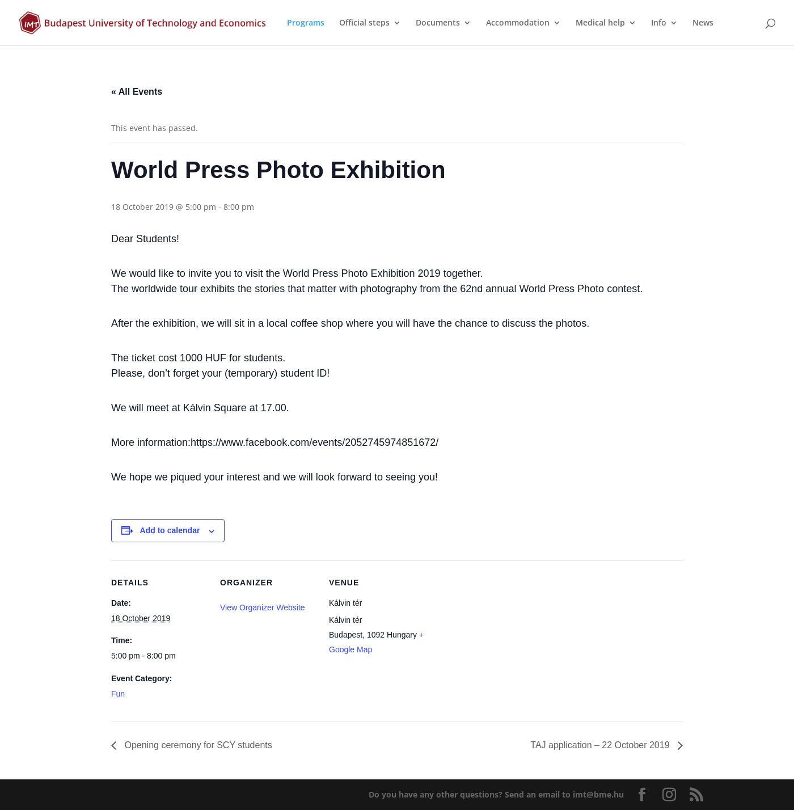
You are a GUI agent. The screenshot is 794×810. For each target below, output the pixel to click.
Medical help (600, 23)
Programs (305, 23)
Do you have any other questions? (496, 794)
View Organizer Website (262, 607)
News (702, 23)
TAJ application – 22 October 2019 (601, 745)
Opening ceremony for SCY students (197, 745)
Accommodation (518, 23)
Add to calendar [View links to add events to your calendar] (170, 530)
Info (658, 23)
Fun (118, 693)
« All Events (136, 91)
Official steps (364, 23)
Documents (438, 23)
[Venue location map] (498, 638)
